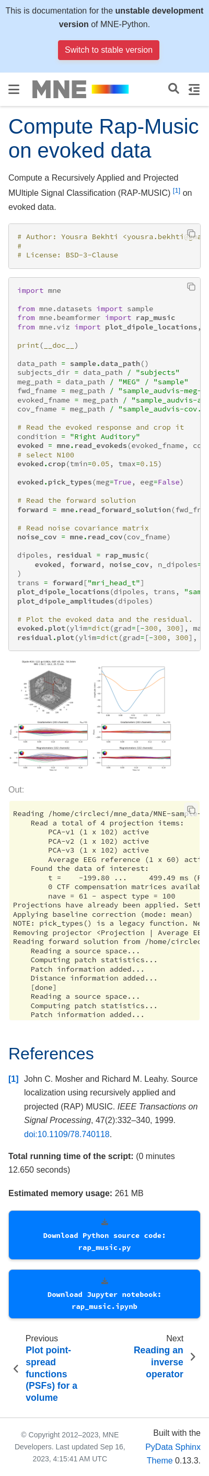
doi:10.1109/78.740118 (67, 1134)
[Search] (174, 89)
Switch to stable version (109, 49)
